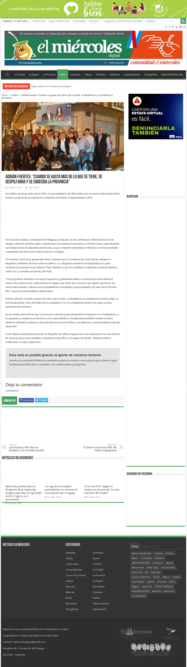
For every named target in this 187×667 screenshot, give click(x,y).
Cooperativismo (132, 74)
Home (7, 74)
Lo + (157, 546)
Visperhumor (99, 609)
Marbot (166, 577)
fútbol (172, 582)
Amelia (69, 558)
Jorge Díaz (155, 572)
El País (69, 598)
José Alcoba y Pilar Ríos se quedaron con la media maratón (27, 448)
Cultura (88, 74)
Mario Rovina (138, 567)
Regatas (135, 586)
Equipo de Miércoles (59, 21)
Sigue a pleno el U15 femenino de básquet (51, 86)
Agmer (134, 558)
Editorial (70, 592)
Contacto (150, 21)
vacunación (158, 563)
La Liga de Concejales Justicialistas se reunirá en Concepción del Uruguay (61, 490)
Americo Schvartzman (141, 553)
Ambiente (115, 74)
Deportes (75, 74)
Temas (134, 546)
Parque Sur (137, 572)
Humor (96, 558)
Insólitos (97, 564)
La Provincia (49, 74)
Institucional (39, 21)
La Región (34, 74)
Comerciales (72, 564)
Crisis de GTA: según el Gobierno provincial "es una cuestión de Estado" (101, 490)
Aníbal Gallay (152, 567)
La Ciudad (19, 74)
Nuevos (147, 546)
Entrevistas (71, 603)
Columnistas (79, 21)
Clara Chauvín (138, 582)
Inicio (5, 95)
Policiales (101, 74)
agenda (169, 563)
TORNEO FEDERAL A (164, 586)
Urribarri (176, 577)
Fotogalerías (150, 74)
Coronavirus (146, 558)
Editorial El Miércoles (172, 74)
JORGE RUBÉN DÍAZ (141, 563)
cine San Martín (139, 596)
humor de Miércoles (141, 577)
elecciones (147, 586)
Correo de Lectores (76, 575)
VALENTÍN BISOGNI (140, 591)
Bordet (156, 577)
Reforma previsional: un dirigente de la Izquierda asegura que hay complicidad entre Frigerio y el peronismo (23, 493)
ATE (146, 572)
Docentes (161, 582)
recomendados (168, 567)
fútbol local (169, 591)
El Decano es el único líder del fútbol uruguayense (97, 448)
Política (63, 74)
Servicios (93, 21)
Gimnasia (158, 553)
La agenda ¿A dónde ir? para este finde (123, 21)
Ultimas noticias (101, 603)
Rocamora (159, 558)
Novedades (99, 586)
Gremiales (98, 552)
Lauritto (150, 582)
